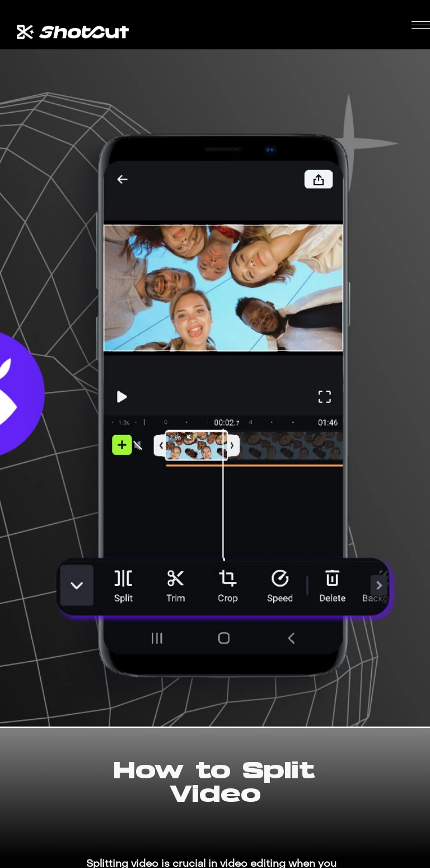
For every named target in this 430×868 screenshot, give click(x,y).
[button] (421, 25)
